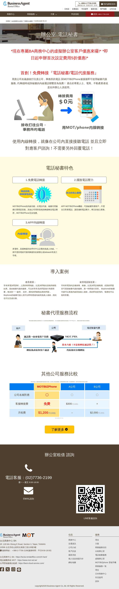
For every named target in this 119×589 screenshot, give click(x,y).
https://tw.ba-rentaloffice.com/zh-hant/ (31, 557)
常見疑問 (84, 9)
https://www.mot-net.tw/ (27, 560)
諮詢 (100, 14)
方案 (52, 14)
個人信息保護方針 (76, 559)
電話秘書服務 (100, 555)
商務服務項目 (100, 547)
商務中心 (11, 14)
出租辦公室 (100, 551)
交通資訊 (75, 9)
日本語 (66, 9)
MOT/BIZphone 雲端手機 (105, 562)
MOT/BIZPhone (71, 79)
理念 (97, 540)
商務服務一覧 (100, 566)
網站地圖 (72, 562)
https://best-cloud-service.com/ (31, 563)
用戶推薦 (103, 9)
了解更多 (59, 429)
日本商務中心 (100, 574)
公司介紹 (113, 9)
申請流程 (75, 14)
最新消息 (94, 9)
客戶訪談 (72, 551)
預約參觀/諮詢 (108, 4)
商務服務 (31, 14)
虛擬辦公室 (100, 559)
